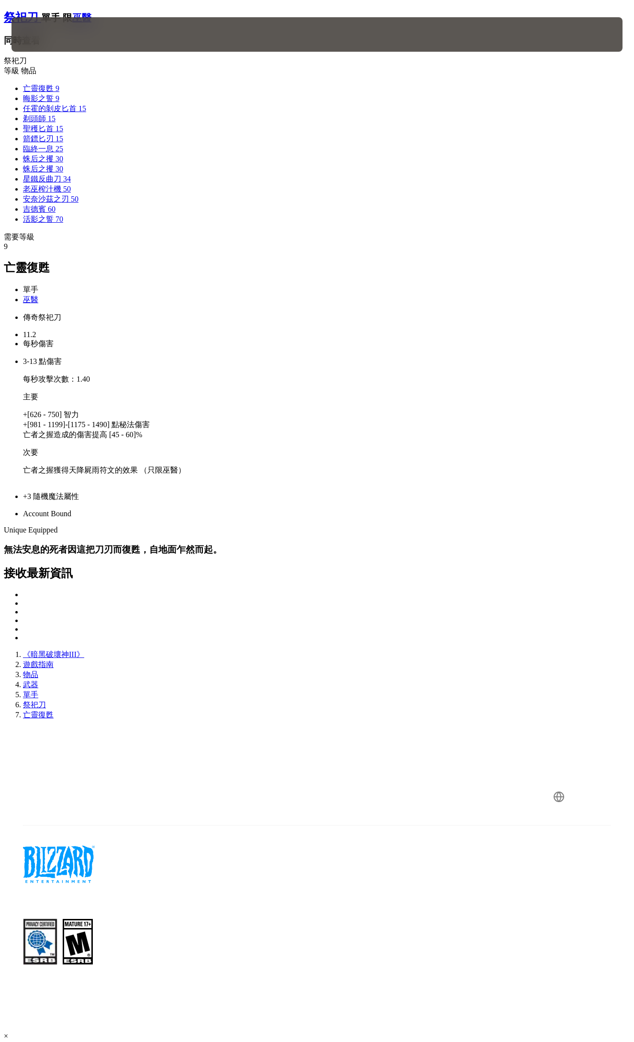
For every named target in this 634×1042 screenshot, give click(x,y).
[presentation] (41, 34)
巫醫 (30, 299)
